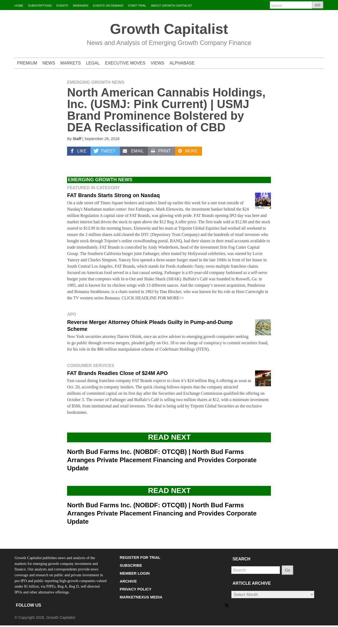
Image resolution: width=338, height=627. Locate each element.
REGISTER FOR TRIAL (140, 557)
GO (317, 5)
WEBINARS (80, 5)
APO (71, 314)
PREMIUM (27, 63)
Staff (77, 139)
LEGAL (93, 63)
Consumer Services (90, 365)
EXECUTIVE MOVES (125, 63)
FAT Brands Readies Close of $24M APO (117, 373)
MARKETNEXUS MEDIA (141, 597)
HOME (19, 5)
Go (287, 570)
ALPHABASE (182, 63)
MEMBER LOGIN (135, 573)
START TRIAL (137, 5)
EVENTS (62, 5)
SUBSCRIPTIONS (40, 5)
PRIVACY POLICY (135, 589)
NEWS (49, 63)
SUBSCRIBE (131, 565)
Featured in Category (93, 187)
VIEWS (157, 63)
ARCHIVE (128, 581)
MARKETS (70, 63)
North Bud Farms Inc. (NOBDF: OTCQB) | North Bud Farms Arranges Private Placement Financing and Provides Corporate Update (162, 460)
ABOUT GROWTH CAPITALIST (171, 5)
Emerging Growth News (95, 82)
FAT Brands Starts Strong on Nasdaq (113, 195)
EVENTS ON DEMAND (108, 5)
